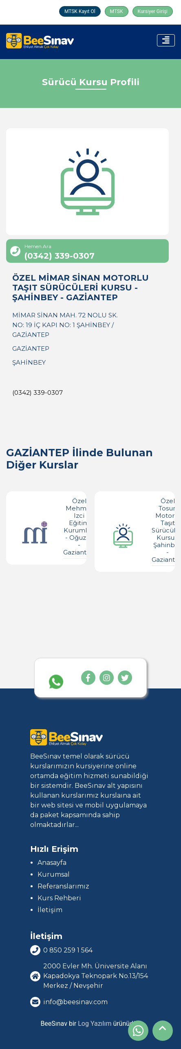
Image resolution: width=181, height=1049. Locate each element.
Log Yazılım (94, 1023)
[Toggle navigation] (166, 40)
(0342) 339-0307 (37, 392)
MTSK (116, 11)
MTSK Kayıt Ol (79, 11)
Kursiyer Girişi (153, 11)
